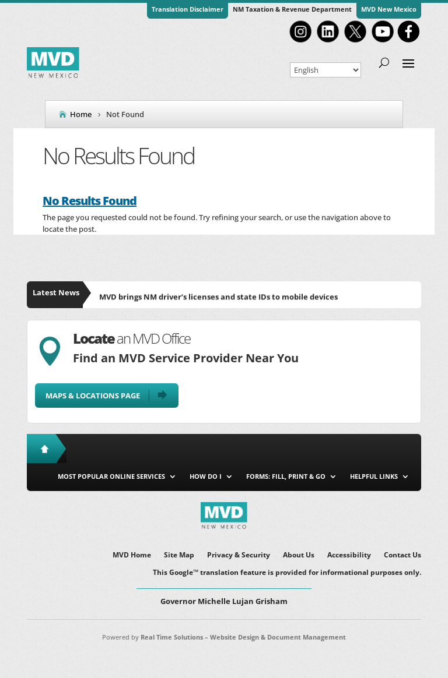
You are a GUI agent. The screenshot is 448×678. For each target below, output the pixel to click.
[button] (408, 62)
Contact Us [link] (402, 555)
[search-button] (384, 62)
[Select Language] (325, 69)
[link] (300, 41)
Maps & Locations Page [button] (93, 395)
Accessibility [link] (349, 555)
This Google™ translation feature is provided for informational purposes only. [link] (287, 572)
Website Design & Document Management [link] (278, 637)
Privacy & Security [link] (238, 555)
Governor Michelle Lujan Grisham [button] (224, 601)
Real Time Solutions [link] (172, 637)
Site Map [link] (179, 555)
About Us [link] (298, 555)
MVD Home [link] (132, 555)
